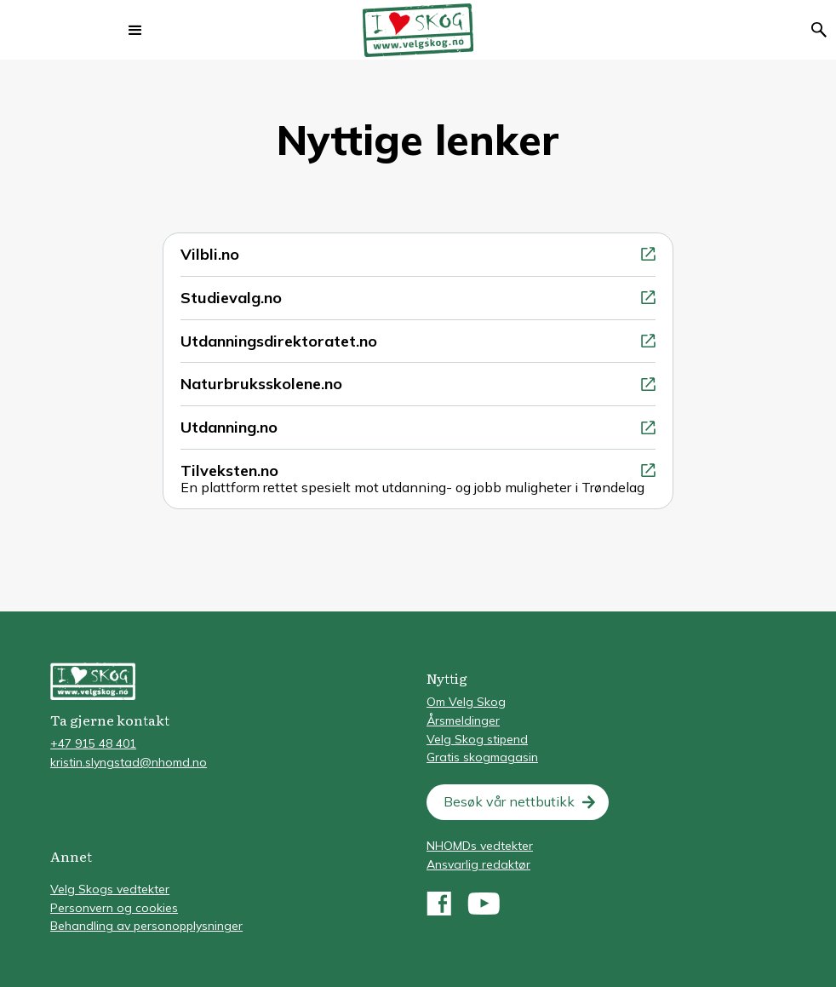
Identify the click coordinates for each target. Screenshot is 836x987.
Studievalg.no (231, 297)
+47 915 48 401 (93, 743)
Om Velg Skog (466, 702)
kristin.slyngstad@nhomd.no (128, 762)
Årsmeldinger (463, 720)
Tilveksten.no (229, 470)
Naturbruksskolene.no (261, 383)
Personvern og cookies (114, 908)
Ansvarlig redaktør (478, 864)
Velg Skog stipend (477, 739)
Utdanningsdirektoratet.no (278, 341)
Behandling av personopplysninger (146, 926)
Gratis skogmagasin (482, 757)
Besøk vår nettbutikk (509, 801)
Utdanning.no (229, 427)
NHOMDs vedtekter (480, 846)
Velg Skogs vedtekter (109, 889)
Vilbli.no (209, 254)
